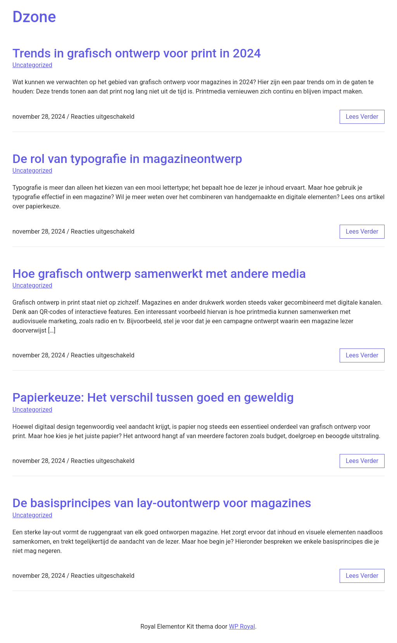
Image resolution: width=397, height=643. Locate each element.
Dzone (34, 17)
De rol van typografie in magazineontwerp (127, 158)
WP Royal (242, 626)
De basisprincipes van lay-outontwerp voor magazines (161, 503)
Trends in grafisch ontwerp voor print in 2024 (136, 53)
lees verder (362, 116)
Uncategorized (32, 65)
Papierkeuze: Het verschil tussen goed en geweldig (153, 397)
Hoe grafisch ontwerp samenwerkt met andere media (159, 273)
